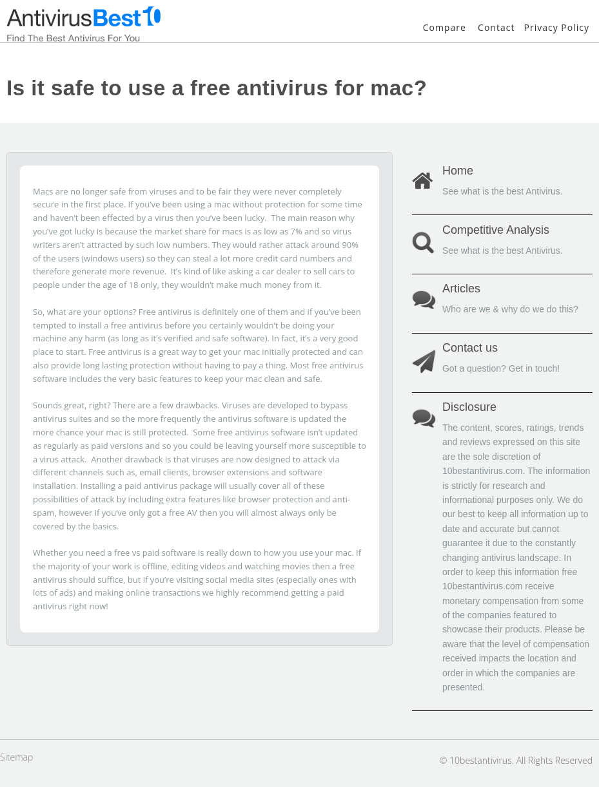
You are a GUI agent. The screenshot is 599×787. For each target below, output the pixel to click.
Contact (496, 27)
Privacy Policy (556, 27)
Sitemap (16, 757)
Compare (444, 27)
